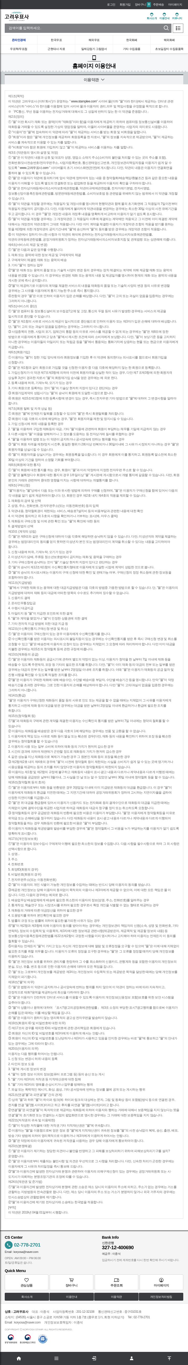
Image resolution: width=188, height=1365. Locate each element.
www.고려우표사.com (34, 168)
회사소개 (26, 1297)
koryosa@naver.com (25, 1251)
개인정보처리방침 (161, 1297)
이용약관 (116, 1297)
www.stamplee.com (83, 101)
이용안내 (71, 1297)
